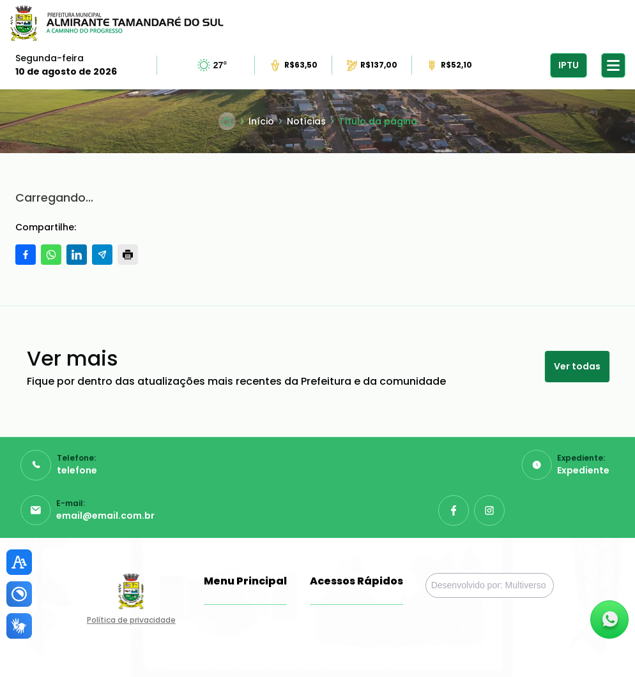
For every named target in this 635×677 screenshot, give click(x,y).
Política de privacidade (131, 619)
